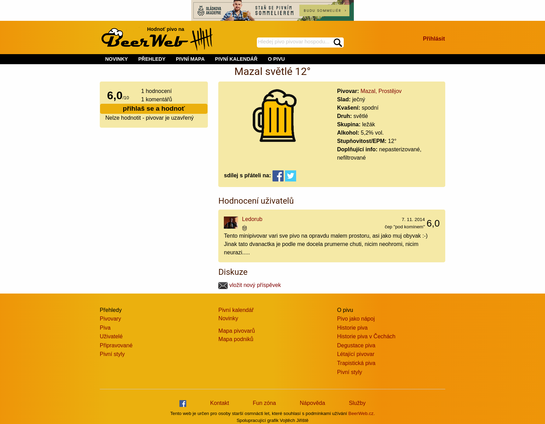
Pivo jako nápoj (356, 319)
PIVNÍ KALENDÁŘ (236, 59)
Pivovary (110, 319)
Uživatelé (111, 336)
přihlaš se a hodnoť (154, 108)
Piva (105, 328)
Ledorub (252, 219)
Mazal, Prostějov (380, 91)
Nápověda (312, 403)
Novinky (228, 318)
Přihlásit (434, 39)
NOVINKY (116, 59)
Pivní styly (112, 354)
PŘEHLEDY (151, 59)
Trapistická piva (356, 363)
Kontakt (219, 403)
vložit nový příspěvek (249, 285)
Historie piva (352, 328)
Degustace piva (356, 345)
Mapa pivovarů (236, 331)
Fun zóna (264, 403)
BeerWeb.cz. (361, 413)
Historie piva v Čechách (366, 336)
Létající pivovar (356, 354)
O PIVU (276, 59)
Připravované (116, 345)
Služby (357, 403)
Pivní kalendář (235, 310)
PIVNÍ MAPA (190, 59)
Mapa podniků (235, 339)
